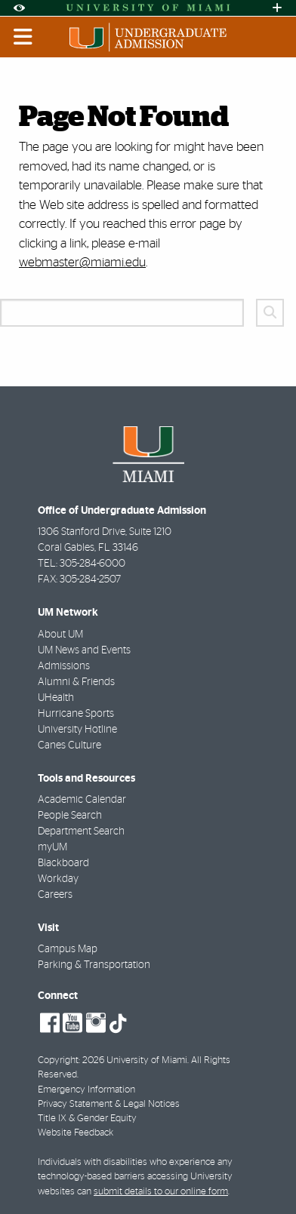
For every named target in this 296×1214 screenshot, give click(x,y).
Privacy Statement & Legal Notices (109, 1104)
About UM (60, 634)
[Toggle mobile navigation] (23, 37)
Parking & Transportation (94, 965)
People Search (70, 815)
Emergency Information (86, 1090)
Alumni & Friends (76, 682)
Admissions (64, 666)
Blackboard (63, 863)
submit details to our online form (161, 1192)
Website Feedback (75, 1133)
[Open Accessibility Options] (19, 8)
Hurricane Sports (76, 713)
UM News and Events (84, 650)
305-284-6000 (92, 563)
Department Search (81, 831)
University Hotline (77, 729)
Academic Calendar (82, 799)
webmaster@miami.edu (82, 262)
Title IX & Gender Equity (87, 1118)
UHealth (56, 698)
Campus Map (67, 949)
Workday (58, 879)
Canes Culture (69, 745)
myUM (52, 847)
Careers (55, 895)
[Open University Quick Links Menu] (277, 8)
